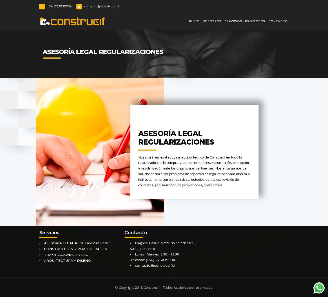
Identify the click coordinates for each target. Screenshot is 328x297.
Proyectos (255, 21)
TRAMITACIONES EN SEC (66, 255)
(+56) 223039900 (160, 260)
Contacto (278, 21)
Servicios (233, 21)
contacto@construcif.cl (101, 6)
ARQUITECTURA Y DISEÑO (67, 260)
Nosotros (212, 21)
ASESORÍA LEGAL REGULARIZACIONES (78, 243)
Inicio (194, 21)
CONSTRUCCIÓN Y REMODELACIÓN (75, 249)
